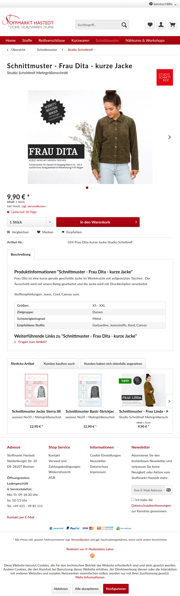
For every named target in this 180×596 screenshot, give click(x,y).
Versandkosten (80, 539)
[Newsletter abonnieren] (169, 490)
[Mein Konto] (161, 24)
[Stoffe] (27, 40)
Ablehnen (61, 589)
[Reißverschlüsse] (51, 40)
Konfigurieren (116, 589)
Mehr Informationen (90, 577)
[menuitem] (102, 24)
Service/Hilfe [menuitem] (161, 4)
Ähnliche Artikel (22, 364)
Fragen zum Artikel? (30, 342)
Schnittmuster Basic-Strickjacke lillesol (90, 411)
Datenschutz (99, 466)
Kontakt (54, 455)
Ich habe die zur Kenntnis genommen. (151, 505)
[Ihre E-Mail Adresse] (148, 490)
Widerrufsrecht (60, 472)
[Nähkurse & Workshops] (145, 40)
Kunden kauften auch (59, 364)
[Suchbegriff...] (102, 24)
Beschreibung (21, 254)
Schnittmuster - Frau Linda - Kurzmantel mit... (143, 411)
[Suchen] (124, 24)
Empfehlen (72, 232)
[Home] (10, 40)
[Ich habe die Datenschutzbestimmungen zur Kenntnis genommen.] (133, 499)
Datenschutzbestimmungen (151, 505)
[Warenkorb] (172, 24)
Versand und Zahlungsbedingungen (64, 463)
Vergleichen (18, 232)
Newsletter (98, 461)
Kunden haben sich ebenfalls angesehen (113, 364)
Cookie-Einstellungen (105, 455)
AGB (52, 477)
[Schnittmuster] (107, 40)
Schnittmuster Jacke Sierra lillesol (36, 411)
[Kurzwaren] (80, 40)
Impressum (98, 472)
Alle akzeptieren (87, 589)
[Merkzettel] (149, 24)
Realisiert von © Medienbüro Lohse (90, 549)
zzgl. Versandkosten (34, 206)
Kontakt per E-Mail (20, 517)
